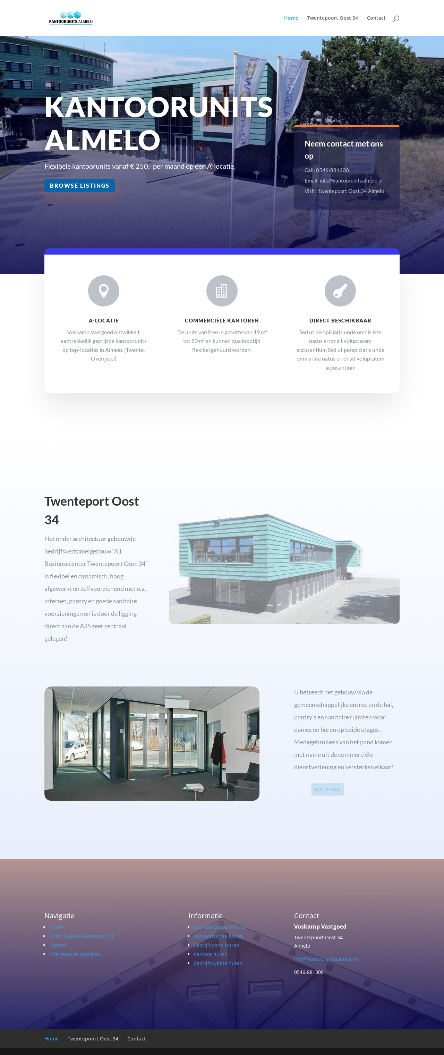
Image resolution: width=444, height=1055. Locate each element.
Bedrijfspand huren (216, 945)
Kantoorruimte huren (218, 936)
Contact (376, 18)
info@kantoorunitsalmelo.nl (326, 959)
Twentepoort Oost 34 (332, 18)
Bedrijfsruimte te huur (220, 927)
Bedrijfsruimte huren (218, 963)
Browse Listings (80, 185)
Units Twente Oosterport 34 (81, 936)
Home (291, 18)
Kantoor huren (211, 954)
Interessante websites (74, 954)
